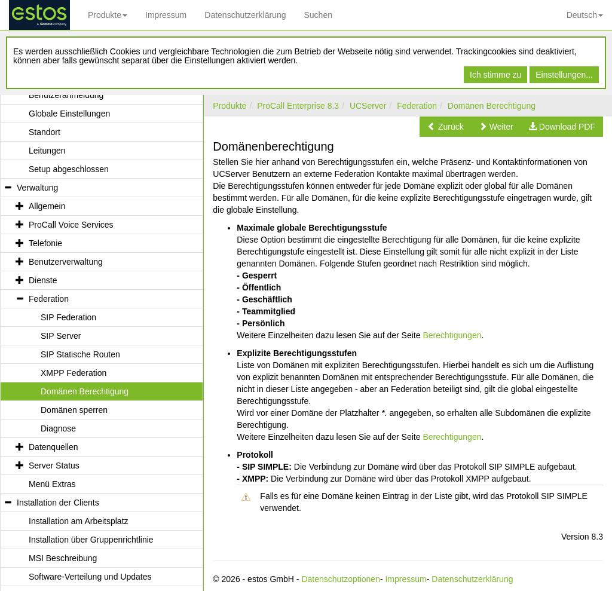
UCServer (368, 106)
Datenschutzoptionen (340, 579)
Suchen (318, 15)
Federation (417, 106)
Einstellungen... (564, 74)
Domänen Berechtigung (492, 106)
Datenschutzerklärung (245, 15)
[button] (446, 127)
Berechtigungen (452, 335)
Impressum (165, 15)
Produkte (107, 15)
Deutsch (585, 15)
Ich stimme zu (495, 74)
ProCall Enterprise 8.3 (298, 106)
